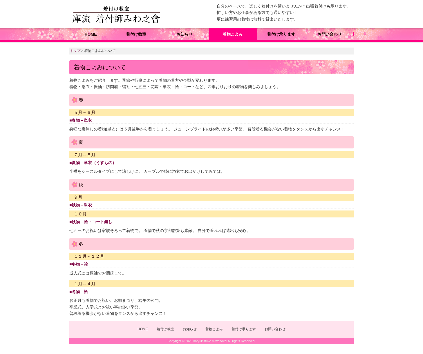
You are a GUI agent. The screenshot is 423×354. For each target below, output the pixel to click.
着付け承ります (281, 34)
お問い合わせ (329, 34)
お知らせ (184, 34)
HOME (91, 34)
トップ (75, 51)
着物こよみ (233, 34)
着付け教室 (136, 34)
